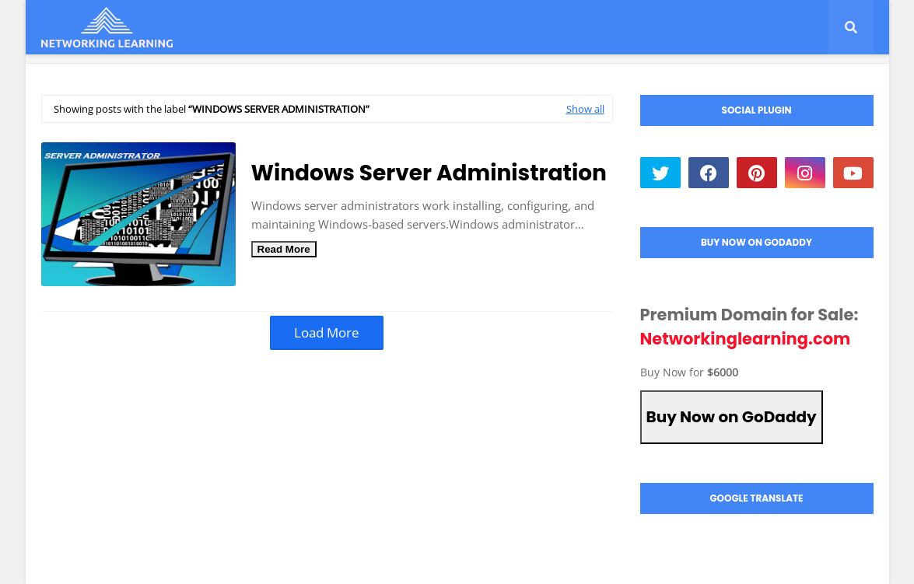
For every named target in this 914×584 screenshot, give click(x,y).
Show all (585, 109)
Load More (326, 332)
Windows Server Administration (429, 173)
